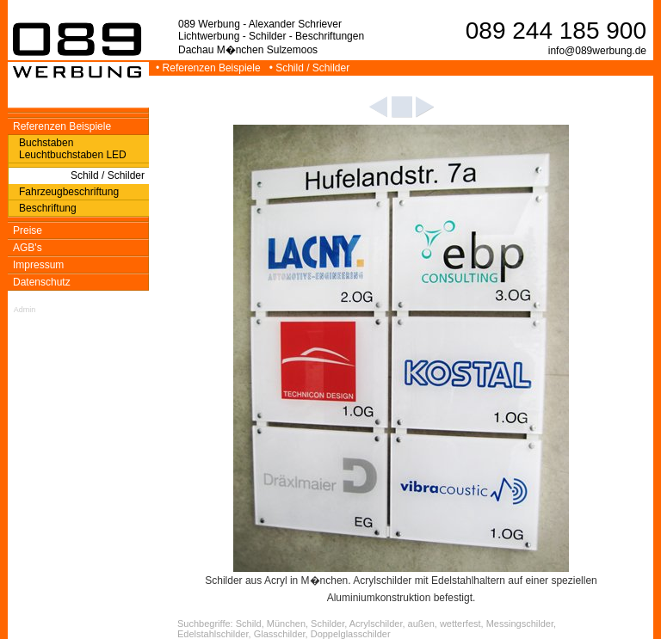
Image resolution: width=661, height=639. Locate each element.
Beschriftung (48, 208)
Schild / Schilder (108, 175)
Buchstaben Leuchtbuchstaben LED (73, 149)
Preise (27, 230)
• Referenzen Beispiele (209, 68)
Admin (25, 309)
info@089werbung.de (597, 51)
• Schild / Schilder (311, 68)
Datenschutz (42, 282)
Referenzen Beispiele (62, 126)
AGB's (27, 248)
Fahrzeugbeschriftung (69, 192)
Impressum (38, 265)
